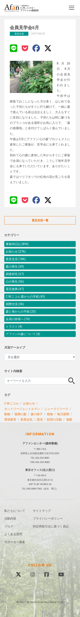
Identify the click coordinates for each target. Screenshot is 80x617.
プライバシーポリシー (48, 518)
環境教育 (10, 419)
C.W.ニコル (11, 403)
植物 (50, 414)
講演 (40, 419)
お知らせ (29, 403)
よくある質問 (13, 534)
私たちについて (14, 510)
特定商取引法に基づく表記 (51, 526)
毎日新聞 (63, 414)
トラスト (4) (14, 326)
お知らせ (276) (16, 251)
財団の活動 (54, 419)
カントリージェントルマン (22, 408)
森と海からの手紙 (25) (21, 311)
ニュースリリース (56, 408)
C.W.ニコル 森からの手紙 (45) (25, 296)
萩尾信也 (26, 419)
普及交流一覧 (40, 220)
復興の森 (20, 414)
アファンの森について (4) (23, 334)
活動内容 (10, 518)
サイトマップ (42, 510)
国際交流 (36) (15, 304)
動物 (7, 414)
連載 (69, 419)
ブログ (8, 526)
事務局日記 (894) (17, 244)
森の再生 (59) (15, 266)
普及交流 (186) (16, 259)
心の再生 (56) (15, 281)
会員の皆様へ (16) (18, 319)
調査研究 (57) (15, 274)
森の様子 (37, 414)
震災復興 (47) (15, 289)
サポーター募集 (14, 542)
